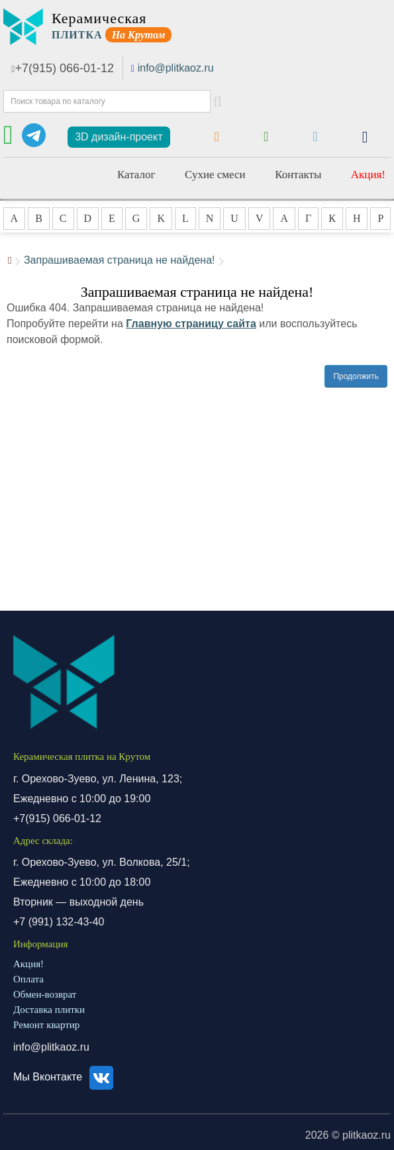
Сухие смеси (215, 174)
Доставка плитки (49, 1009)
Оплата (28, 979)
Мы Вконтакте (65, 1076)
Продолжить (356, 376)
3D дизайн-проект (118, 136)
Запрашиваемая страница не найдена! (119, 260)
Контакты (298, 174)
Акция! (368, 174)
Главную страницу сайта (191, 323)
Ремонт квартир (46, 1024)
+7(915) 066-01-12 (62, 68)
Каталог (136, 174)
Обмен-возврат (44, 994)
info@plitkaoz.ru (176, 68)
